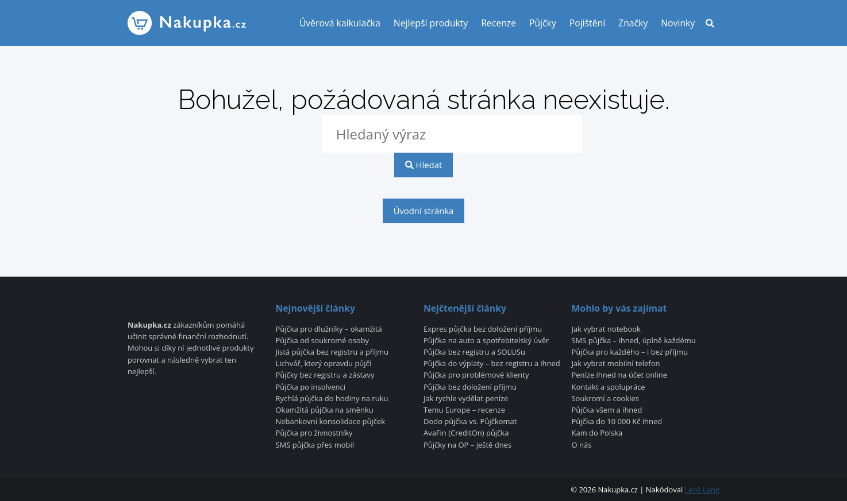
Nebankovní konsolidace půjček (330, 421)
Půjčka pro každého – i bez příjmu (630, 352)
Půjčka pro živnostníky (313, 433)
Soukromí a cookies (606, 398)
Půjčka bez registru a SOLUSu (474, 352)
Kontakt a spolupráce (608, 387)
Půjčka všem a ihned (607, 410)
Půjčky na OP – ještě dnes (467, 445)
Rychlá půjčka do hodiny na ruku (331, 398)
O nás (582, 445)
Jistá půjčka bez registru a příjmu (331, 352)
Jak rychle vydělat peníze (466, 398)
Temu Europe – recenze (464, 410)
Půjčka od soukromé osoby (322, 340)
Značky (633, 23)
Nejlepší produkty (431, 23)
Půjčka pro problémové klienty (476, 375)
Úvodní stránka (424, 210)
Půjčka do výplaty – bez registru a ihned (492, 363)
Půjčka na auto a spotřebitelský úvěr (486, 340)
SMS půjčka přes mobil (314, 445)
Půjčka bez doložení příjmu (470, 387)
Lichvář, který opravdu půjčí (323, 363)
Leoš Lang (702, 489)
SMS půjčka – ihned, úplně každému (634, 340)
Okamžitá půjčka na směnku (324, 410)
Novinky (678, 23)
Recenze (498, 23)
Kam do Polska (597, 433)
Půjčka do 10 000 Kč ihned (617, 421)
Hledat (423, 164)
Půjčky (542, 23)
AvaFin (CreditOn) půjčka (466, 433)
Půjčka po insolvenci (310, 387)
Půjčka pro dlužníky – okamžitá (328, 329)
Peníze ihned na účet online (620, 375)
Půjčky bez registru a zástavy (324, 375)
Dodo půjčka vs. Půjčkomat (470, 421)
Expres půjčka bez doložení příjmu (483, 329)
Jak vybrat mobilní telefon (616, 363)
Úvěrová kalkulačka (339, 23)
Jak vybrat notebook (606, 329)
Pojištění (587, 23)
